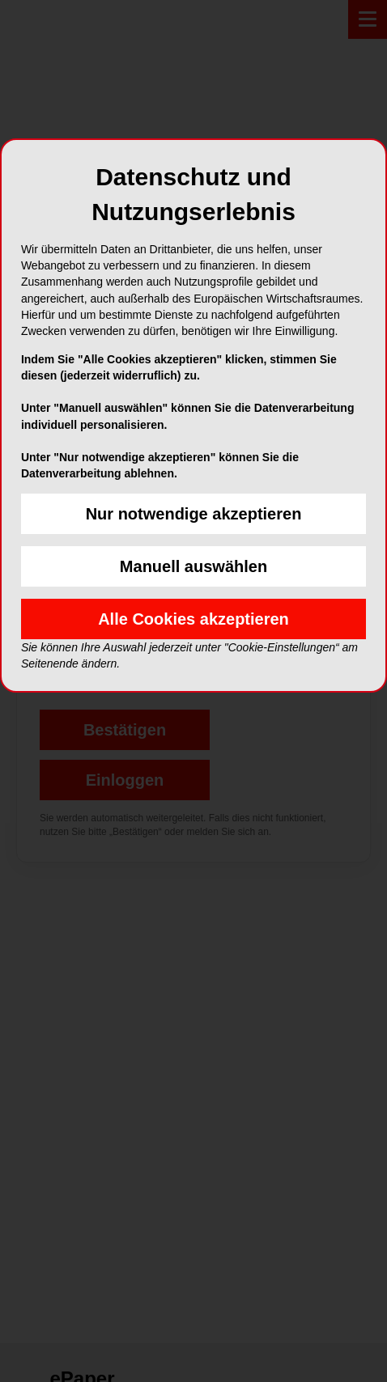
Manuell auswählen (193, 566)
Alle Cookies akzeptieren (193, 619)
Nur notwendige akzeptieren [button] (194, 514)
